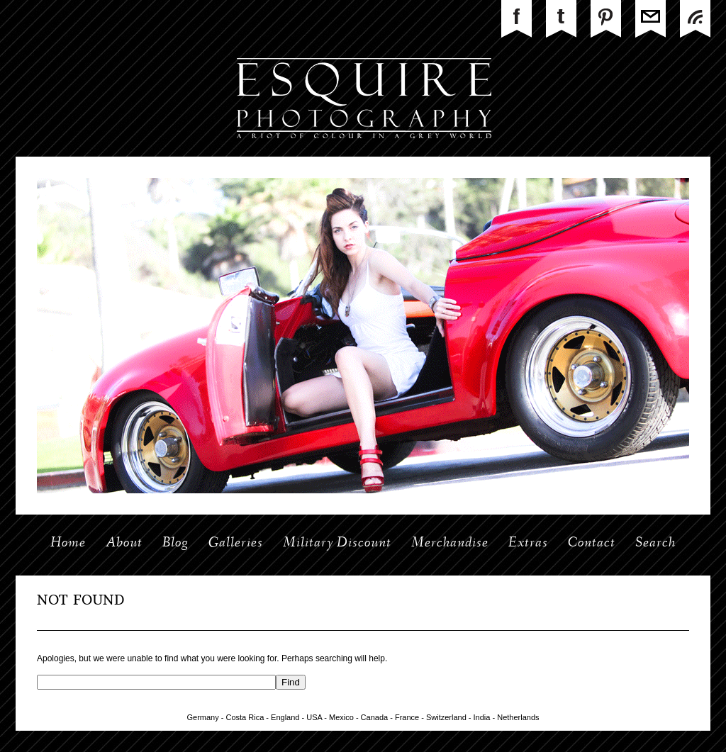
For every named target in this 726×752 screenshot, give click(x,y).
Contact (591, 544)
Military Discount (337, 544)
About (124, 544)
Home (68, 544)
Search (655, 544)
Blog (175, 544)
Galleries (235, 544)
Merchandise (449, 544)
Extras (528, 544)
